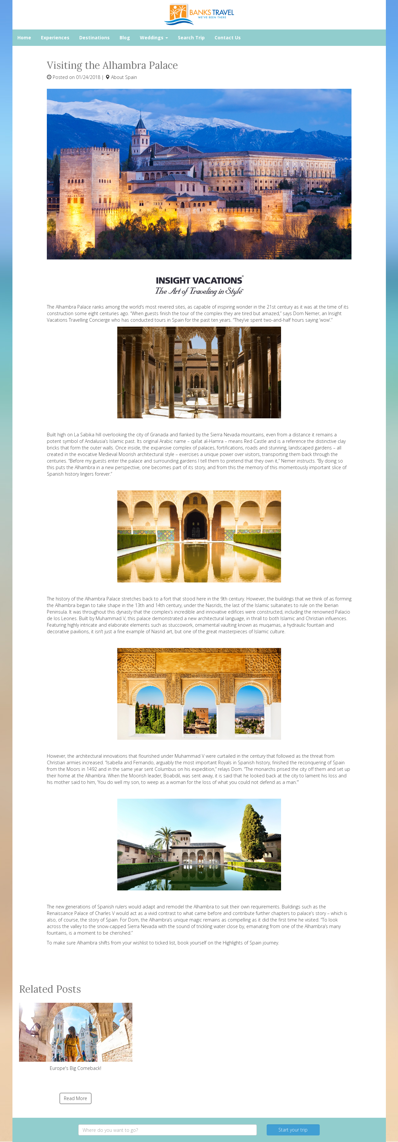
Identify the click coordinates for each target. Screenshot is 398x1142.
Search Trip (191, 37)
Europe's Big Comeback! (76, 1037)
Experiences (55, 37)
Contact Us (228, 37)
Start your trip (293, 1130)
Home (24, 37)
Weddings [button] (154, 37)
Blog (125, 37)
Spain (131, 77)
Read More (75, 1098)
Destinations (94, 37)
